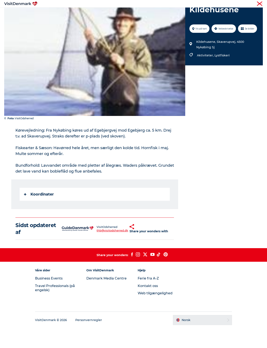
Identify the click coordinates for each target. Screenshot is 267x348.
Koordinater (39, 214)
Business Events (49, 298)
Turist (247, 4)
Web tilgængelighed (155, 313)
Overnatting (151, 13)
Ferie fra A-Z (148, 298)
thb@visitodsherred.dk (102, 250)
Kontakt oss (148, 306)
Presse (259, 4)
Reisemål (106, 13)
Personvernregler (88, 340)
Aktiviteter (128, 13)
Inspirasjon (84, 13)
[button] (121, 248)
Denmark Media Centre (106, 298)
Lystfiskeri (222, 75)
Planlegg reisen (180, 13)
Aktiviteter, (205, 75)
